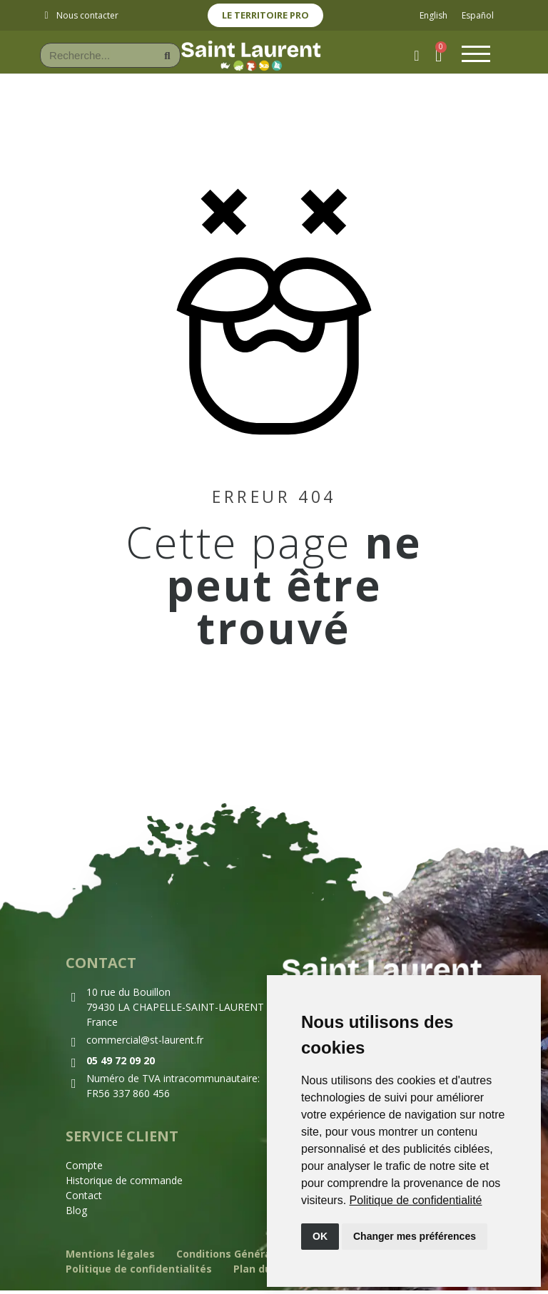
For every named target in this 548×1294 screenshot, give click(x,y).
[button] (436, 57)
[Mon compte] (412, 58)
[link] (416, 1200)
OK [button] (320, 1236)
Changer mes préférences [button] (414, 1236)
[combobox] (92, 57)
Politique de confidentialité (416, 1200)
